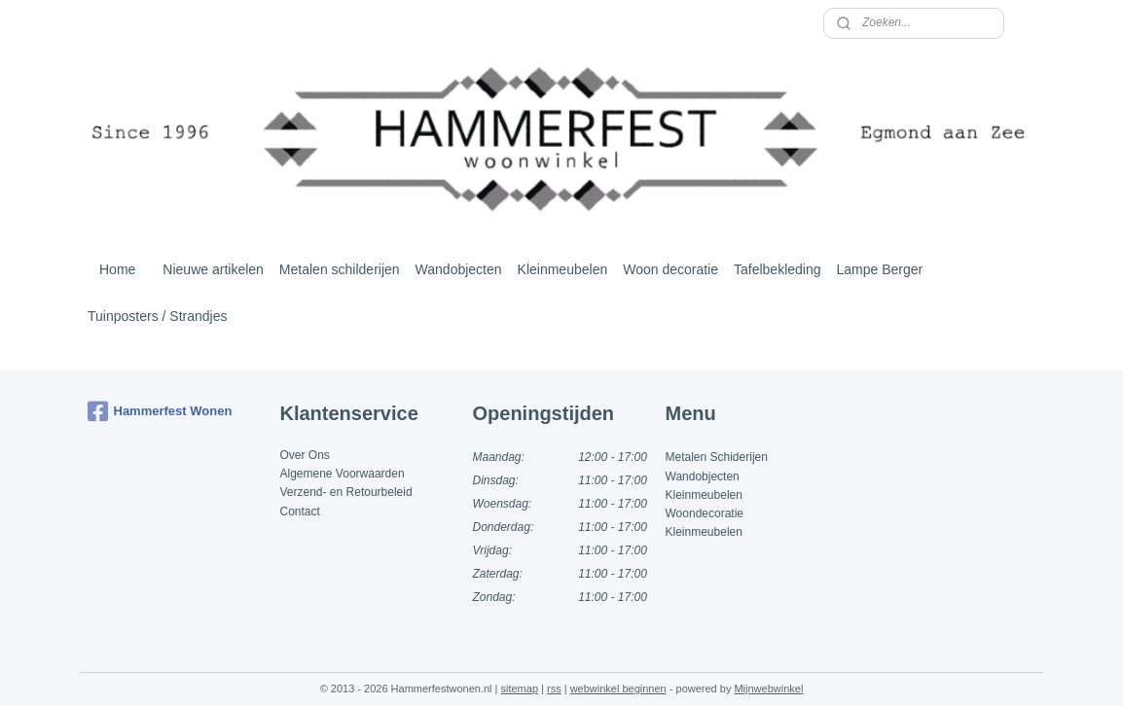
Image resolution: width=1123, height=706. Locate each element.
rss (554, 688)
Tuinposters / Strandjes (157, 316)
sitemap (519, 688)
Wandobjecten (459, 269)
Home (117, 269)
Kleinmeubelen (563, 269)
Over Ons (305, 455)
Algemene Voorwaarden (342, 473)
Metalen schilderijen (339, 269)
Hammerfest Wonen (160, 411)
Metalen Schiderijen (717, 457)
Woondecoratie (705, 513)
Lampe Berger (880, 269)
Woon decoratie (670, 269)
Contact (300, 511)
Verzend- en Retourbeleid (346, 492)
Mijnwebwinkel (768, 688)
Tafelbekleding (777, 269)
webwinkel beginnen (618, 688)
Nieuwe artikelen (213, 269)
